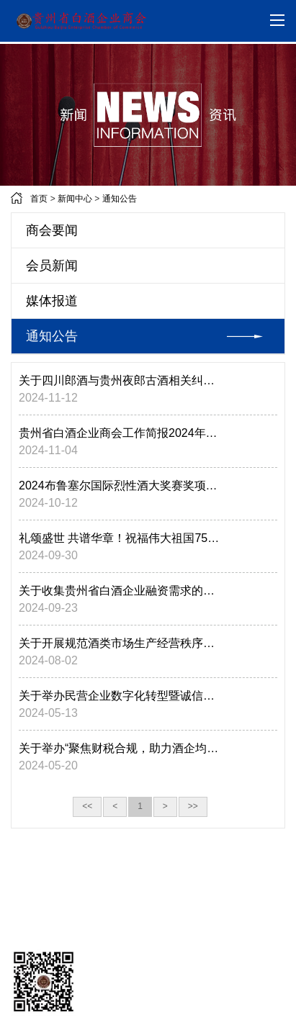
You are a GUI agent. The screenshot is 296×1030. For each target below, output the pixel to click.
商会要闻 (52, 230)
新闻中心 (75, 199)
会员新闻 (52, 265)
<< (87, 806)
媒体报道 (52, 301)
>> (193, 806)
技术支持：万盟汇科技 (63, 910)
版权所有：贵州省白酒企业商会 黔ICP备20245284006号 (128, 934)
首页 (39, 199)
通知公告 (119, 199)
